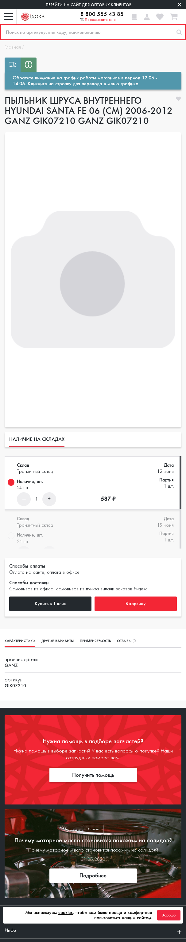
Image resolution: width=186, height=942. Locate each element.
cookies (65, 912)
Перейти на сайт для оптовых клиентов (88, 4)
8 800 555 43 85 (102, 14)
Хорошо (169, 915)
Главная (13, 47)
